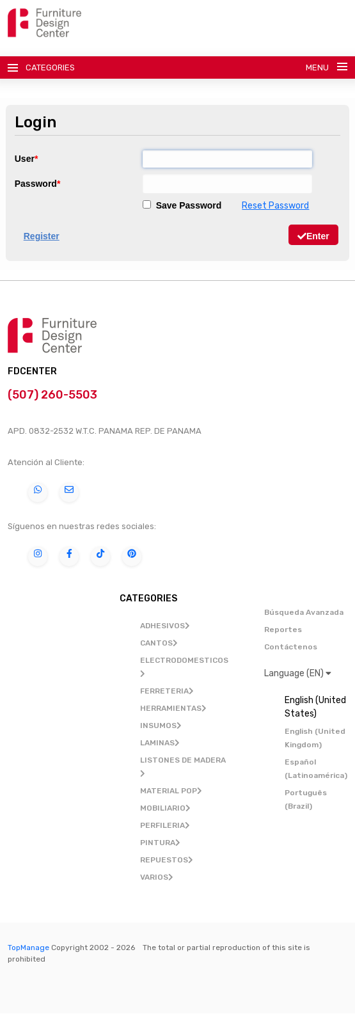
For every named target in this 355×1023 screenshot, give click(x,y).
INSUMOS (161, 725)
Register (41, 236)
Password (36, 183)
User (25, 159)
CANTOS (159, 642)
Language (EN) (297, 673)
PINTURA (160, 842)
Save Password (182, 205)
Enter (313, 236)
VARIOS (156, 877)
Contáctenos (290, 646)
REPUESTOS (166, 859)
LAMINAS (160, 742)
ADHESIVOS (165, 625)
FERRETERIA (167, 690)
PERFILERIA (165, 825)
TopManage (28, 947)
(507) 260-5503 (54, 395)
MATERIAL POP (171, 790)
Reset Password (275, 205)
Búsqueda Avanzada (303, 612)
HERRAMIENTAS (173, 708)
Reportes (283, 629)
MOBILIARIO (165, 808)
